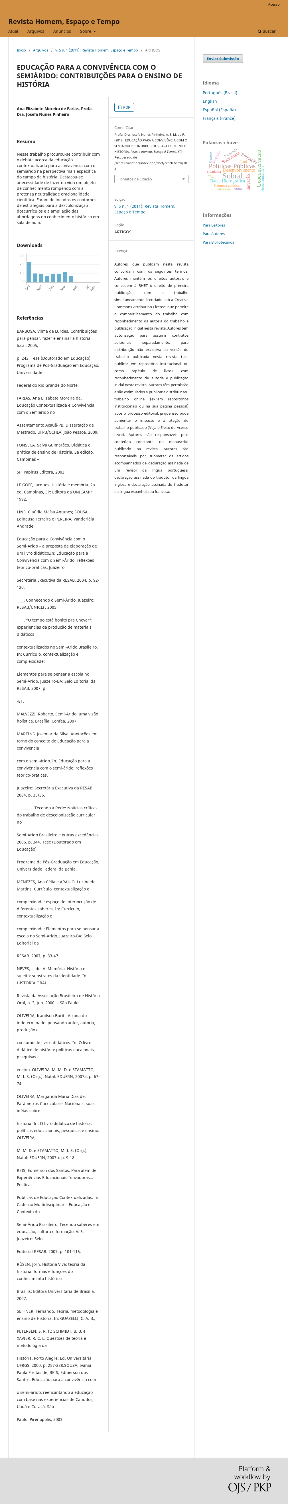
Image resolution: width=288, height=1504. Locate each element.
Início (21, 50)
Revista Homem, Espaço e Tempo (64, 21)
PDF (126, 107)
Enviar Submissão (223, 58)
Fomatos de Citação (135, 179)
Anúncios (62, 31)
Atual (13, 31)
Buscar (267, 31)
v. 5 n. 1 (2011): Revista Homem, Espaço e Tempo (96, 50)
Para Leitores (214, 225)
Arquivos (35, 31)
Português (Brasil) (220, 92)
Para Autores (214, 233)
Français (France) (219, 118)
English (210, 101)
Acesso (274, 4)
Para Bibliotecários (218, 242)
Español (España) (219, 109)
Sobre (86, 31)
